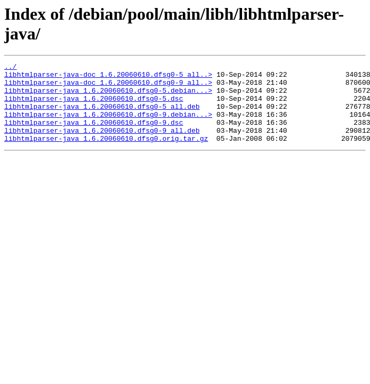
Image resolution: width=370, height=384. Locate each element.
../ (10, 68)
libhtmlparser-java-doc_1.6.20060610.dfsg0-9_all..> (108, 87)
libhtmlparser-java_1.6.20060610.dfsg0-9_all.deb (102, 144)
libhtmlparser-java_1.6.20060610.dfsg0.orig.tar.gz (106, 154)
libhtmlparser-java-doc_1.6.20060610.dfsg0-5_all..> (108, 77)
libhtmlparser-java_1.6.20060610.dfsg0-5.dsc (93, 106)
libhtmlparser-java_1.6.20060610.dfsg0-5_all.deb (102, 116)
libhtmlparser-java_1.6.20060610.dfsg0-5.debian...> (108, 96)
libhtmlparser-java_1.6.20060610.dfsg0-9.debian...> (108, 125)
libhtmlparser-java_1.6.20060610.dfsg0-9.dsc (93, 135)
